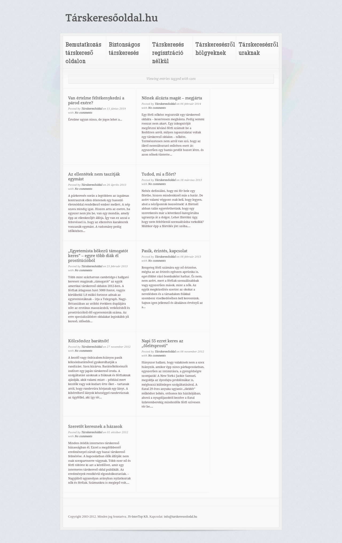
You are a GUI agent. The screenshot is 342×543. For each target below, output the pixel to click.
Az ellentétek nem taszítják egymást (94, 176)
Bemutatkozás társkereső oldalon (83, 52)
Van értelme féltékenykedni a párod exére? (96, 100)
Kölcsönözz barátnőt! (88, 341)
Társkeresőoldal (91, 108)
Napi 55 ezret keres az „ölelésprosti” (162, 343)
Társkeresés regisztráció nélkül (168, 52)
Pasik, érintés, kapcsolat (164, 251)
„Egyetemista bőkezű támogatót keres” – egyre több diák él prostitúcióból (98, 256)
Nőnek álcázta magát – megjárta (172, 98)
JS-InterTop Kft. (138, 516)
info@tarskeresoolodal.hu (180, 516)
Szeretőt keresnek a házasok (95, 426)
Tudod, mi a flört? (159, 174)
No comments (83, 112)
